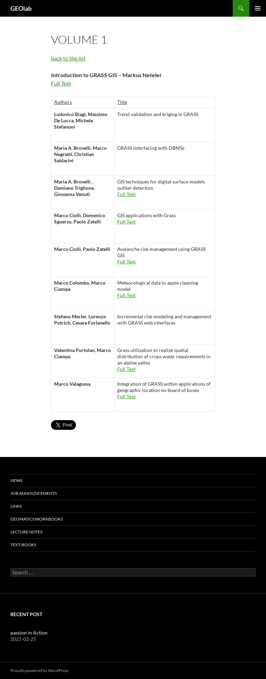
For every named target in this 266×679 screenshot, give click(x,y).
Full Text (61, 83)
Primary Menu (257, 8)
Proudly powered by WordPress (39, 670)
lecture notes (26, 531)
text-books (23, 544)
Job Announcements (33, 493)
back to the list (68, 58)
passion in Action (29, 633)
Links (16, 506)
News (16, 480)
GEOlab (21, 8)
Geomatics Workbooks (36, 519)
